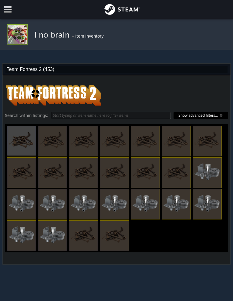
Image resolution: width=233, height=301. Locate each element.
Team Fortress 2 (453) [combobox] (30, 69)
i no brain (53, 34)
